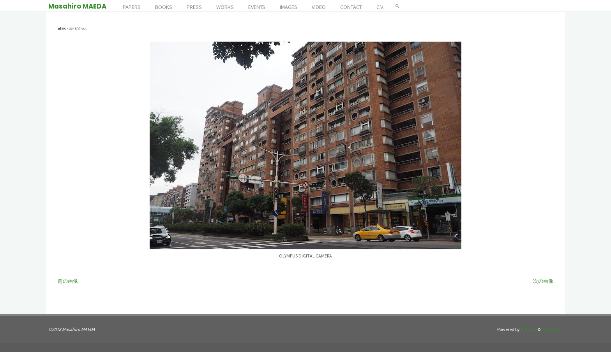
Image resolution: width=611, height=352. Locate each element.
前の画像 (68, 281)
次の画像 (543, 281)
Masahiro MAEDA (77, 6)
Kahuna (528, 329)
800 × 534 (68, 28)
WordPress (551, 329)
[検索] (397, 6)
